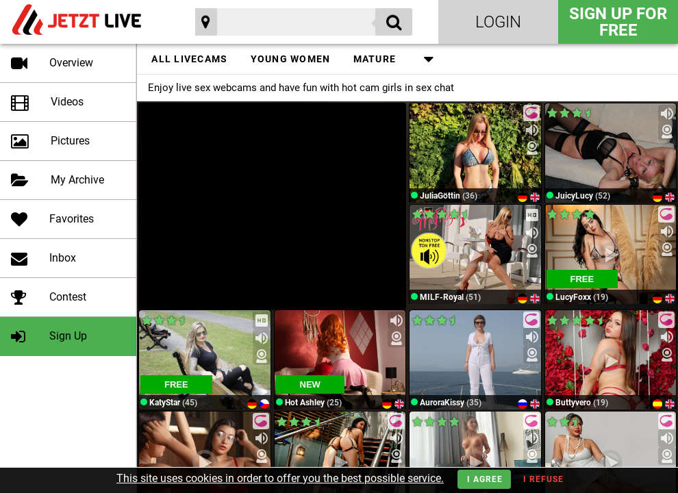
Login (498, 21)
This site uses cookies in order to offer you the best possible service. (280, 478)
